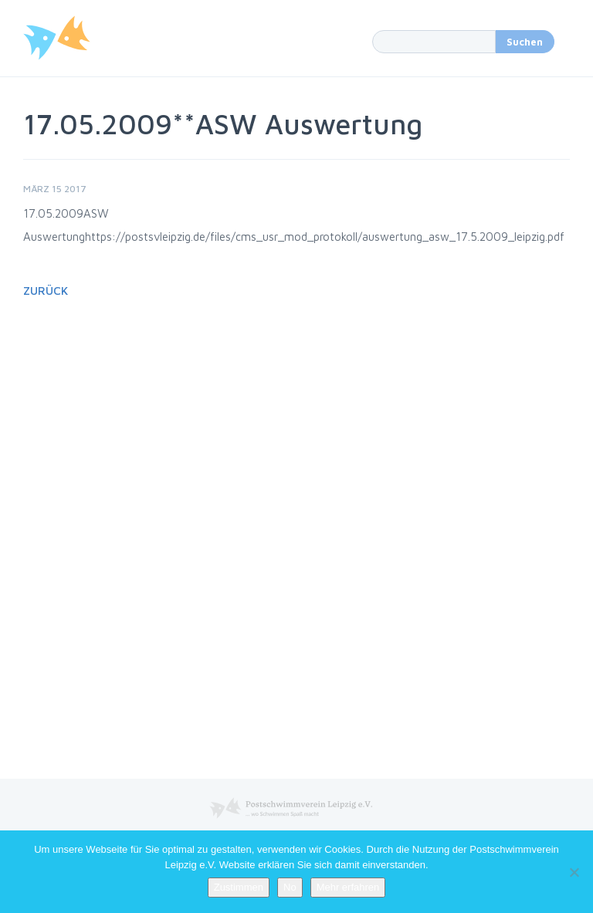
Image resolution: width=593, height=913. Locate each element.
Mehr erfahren (348, 887)
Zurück (45, 290)
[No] (573, 872)
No (289, 887)
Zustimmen (238, 887)
